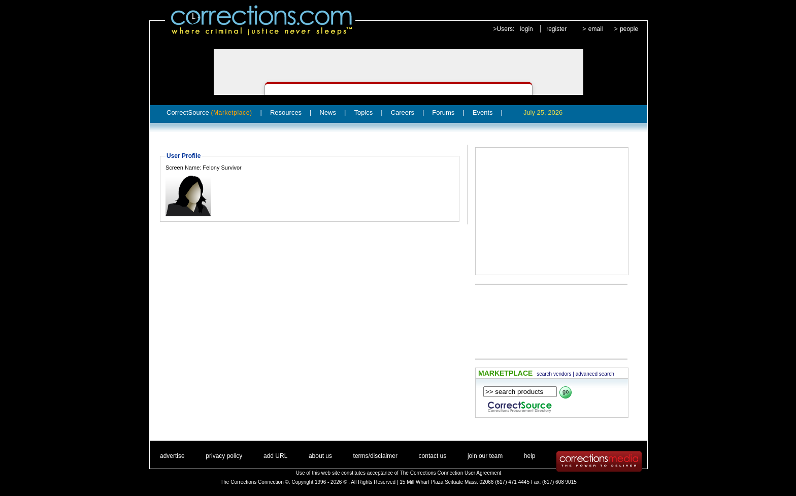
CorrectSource (209, 112)
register (556, 28)
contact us (433, 455)
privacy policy (224, 455)
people (629, 28)
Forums (443, 112)
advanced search (595, 374)
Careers (402, 112)
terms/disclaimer (375, 455)
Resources (286, 112)
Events (483, 112)
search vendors (554, 374)
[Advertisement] (552, 211)
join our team (485, 455)
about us (320, 455)
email (595, 28)
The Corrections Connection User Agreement (451, 473)
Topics (363, 112)
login (526, 28)
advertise (172, 455)
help (530, 455)
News (328, 112)
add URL (275, 455)
